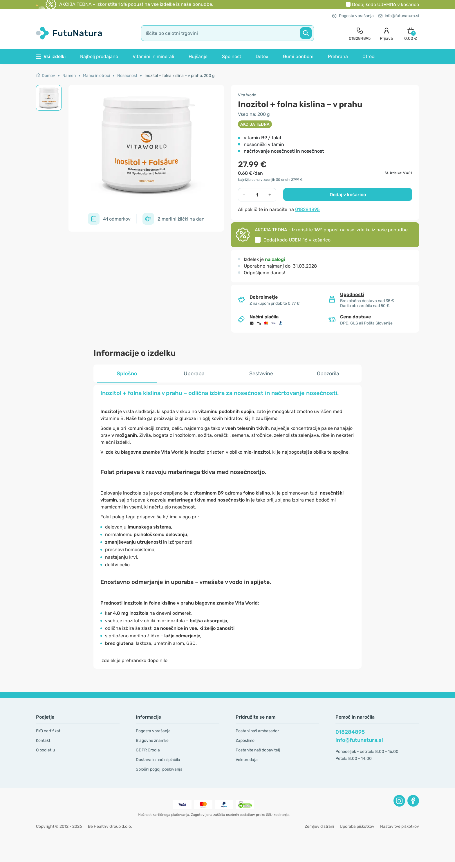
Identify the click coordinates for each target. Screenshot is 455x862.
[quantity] (257, 194)
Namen (69, 75)
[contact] (360, 33)
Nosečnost (127, 75)
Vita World (247, 95)
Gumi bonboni (298, 56)
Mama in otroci (96, 75)
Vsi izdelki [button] (51, 56)
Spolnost (231, 56)
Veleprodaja (247, 759)
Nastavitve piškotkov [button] (399, 826)
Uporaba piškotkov (357, 826)
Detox (262, 56)
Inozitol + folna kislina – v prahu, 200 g (179, 75)
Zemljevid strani (319, 826)
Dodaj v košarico (348, 194)
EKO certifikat (48, 730)
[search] (227, 33)
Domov (45, 75)
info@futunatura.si (398, 15)
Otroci (368, 56)
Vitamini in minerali (153, 56)
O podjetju (45, 750)
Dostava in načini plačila (158, 759)
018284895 (307, 209)
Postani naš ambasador (257, 730)
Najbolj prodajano (99, 56)
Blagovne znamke (152, 740)
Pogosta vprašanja (353, 15)
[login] (386, 33)
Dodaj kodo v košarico (385, 4)
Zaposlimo (245, 740)
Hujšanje (198, 56)
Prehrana (338, 56)
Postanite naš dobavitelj (258, 750)
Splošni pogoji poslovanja (159, 769)
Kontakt (43, 740)
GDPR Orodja (148, 750)
